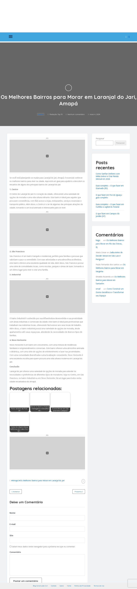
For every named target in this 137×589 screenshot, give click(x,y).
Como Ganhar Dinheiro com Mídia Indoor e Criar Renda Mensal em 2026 (108, 176)
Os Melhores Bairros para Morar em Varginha (110, 268)
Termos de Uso (99, 586)
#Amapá (15, 480)
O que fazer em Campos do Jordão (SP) (107, 214)
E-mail (12, 524)
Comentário (15, 552)
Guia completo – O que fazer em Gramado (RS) (110, 186)
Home (69, 586)
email (98, 289)
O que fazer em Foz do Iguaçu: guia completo (109, 196)
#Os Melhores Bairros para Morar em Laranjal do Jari (41, 480)
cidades (41, 114)
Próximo (79, 491)
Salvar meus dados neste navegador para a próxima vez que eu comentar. (43, 546)
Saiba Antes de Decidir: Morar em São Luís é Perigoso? (109, 255)
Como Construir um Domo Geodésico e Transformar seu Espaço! (110, 292)
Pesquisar (100, 138)
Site (11, 535)
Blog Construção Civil (40, 586)
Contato (53, 586)
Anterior (16, 491)
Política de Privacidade (82, 586)
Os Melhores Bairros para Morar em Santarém (110, 280)
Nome (12, 513)
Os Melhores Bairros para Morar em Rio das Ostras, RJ (110, 243)
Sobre (62, 586)
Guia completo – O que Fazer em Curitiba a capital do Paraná (110, 205)
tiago (98, 240)
